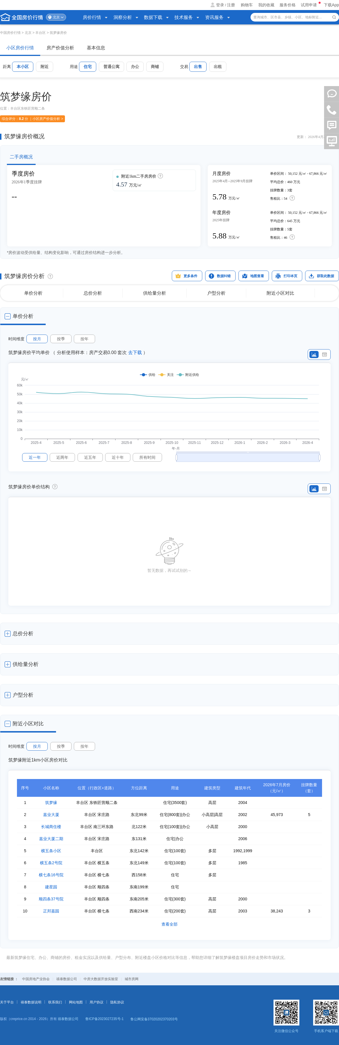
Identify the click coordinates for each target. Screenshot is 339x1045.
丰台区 (40, 33)
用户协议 (96, 1002)
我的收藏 (266, 5)
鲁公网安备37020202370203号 (154, 1019)
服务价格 (288, 5)
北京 (56, 17)
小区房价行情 (20, 47)
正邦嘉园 (51, 911)
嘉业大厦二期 (51, 838)
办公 (135, 66)
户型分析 (216, 293)
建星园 (51, 887)
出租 (218, 66)
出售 (198, 66)
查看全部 (169, 924)
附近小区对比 (280, 293)
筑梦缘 (51, 802)
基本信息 (96, 47)
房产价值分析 (60, 47)
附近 (45, 66)
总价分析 (93, 293)
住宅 (88, 66)
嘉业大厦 (51, 814)
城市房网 (131, 979)
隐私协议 (117, 1002)
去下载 (135, 352)
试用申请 (309, 5)
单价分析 (33, 293)
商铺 (155, 66)
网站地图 (76, 1002)
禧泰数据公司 (66, 979)
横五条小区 (51, 850)
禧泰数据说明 (31, 1002)
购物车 (247, 5)
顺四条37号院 (51, 899)
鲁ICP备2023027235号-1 (104, 1019)
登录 (220, 5)
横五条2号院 (51, 863)
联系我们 (55, 1002)
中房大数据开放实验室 (101, 979)
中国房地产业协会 (36, 979)
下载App (331, 5)
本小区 (23, 66)
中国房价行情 (11, 33)
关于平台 (7, 1002)
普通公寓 (111, 66)
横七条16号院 (51, 875)
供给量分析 (154, 293)
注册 (231, 5)
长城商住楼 (51, 826)
